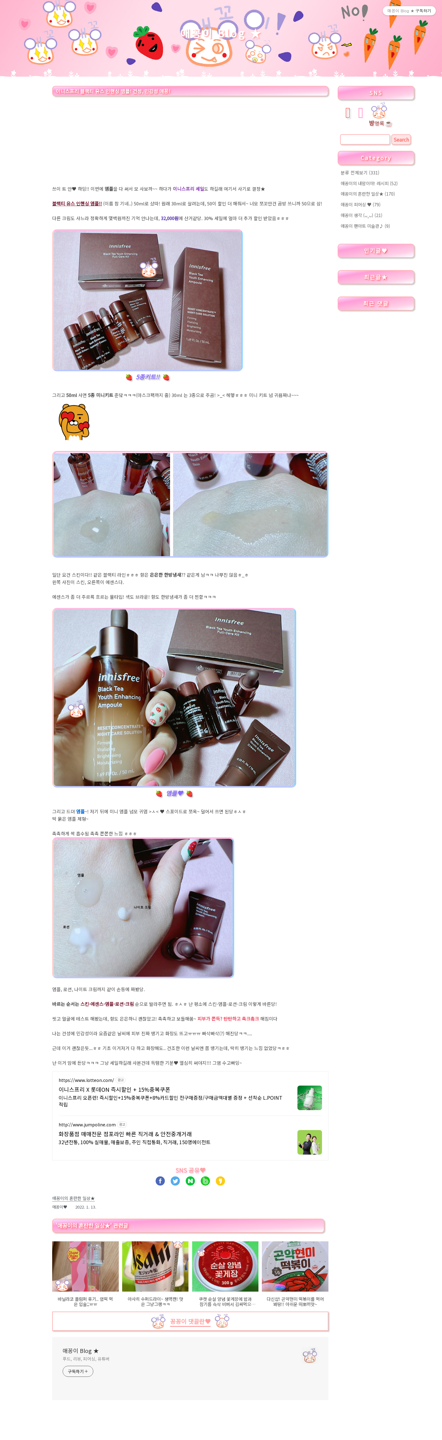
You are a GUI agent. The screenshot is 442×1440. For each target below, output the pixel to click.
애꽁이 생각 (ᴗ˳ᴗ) (361, 215)
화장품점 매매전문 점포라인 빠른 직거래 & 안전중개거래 (125, 1133)
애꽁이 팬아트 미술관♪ (365, 226)
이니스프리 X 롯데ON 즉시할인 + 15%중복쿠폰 (114, 1089)
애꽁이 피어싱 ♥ (361, 204)
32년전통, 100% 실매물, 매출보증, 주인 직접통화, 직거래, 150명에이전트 (135, 1141)
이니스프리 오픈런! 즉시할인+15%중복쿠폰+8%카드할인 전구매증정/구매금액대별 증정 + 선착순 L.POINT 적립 (170, 1101)
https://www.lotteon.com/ (86, 1080)
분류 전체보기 (360, 172)
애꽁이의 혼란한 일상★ (368, 193)
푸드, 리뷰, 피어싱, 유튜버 (86, 1359)
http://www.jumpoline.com (87, 1124)
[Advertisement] (190, 142)
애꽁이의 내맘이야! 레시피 (369, 183)
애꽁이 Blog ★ (221, 33)
